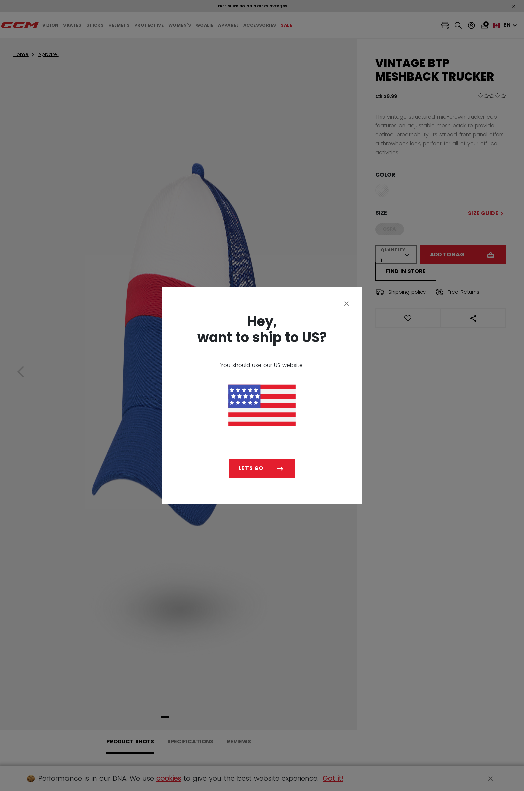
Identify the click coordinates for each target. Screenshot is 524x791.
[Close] (346, 303)
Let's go (251, 468)
